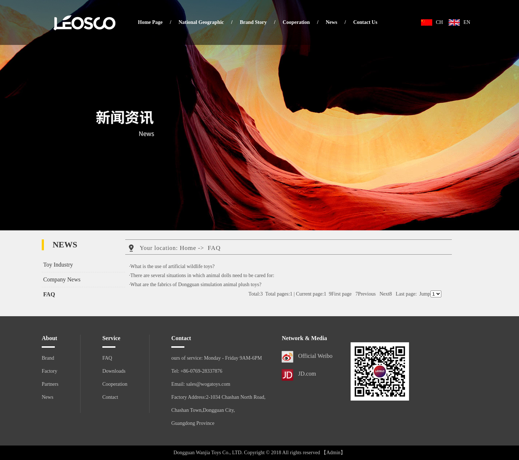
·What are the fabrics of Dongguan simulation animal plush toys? (195, 284)
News (331, 22)
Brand (48, 358)
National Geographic (201, 22)
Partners (50, 384)
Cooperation (296, 22)
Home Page (150, 22)
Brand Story (253, 22)
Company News (62, 279)
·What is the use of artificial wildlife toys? (172, 266)
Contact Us (365, 22)
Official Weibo (315, 356)
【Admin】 (333, 452)
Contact (110, 397)
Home (188, 247)
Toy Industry (58, 265)
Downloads (114, 371)
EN (466, 22)
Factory (49, 371)
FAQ (49, 294)
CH (439, 22)
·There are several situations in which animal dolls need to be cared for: (201, 275)
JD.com (307, 374)
